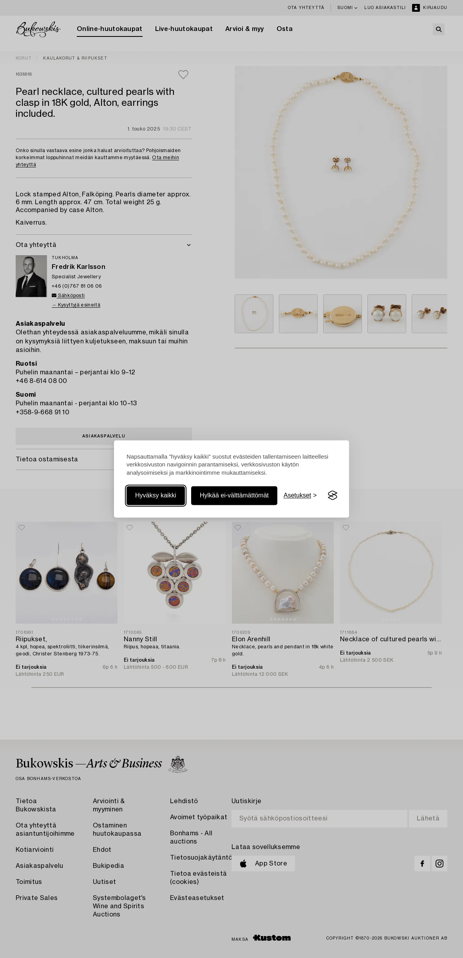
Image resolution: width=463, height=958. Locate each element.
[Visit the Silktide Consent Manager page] (332, 495)
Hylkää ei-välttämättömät (234, 495)
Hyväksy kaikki (155, 495)
